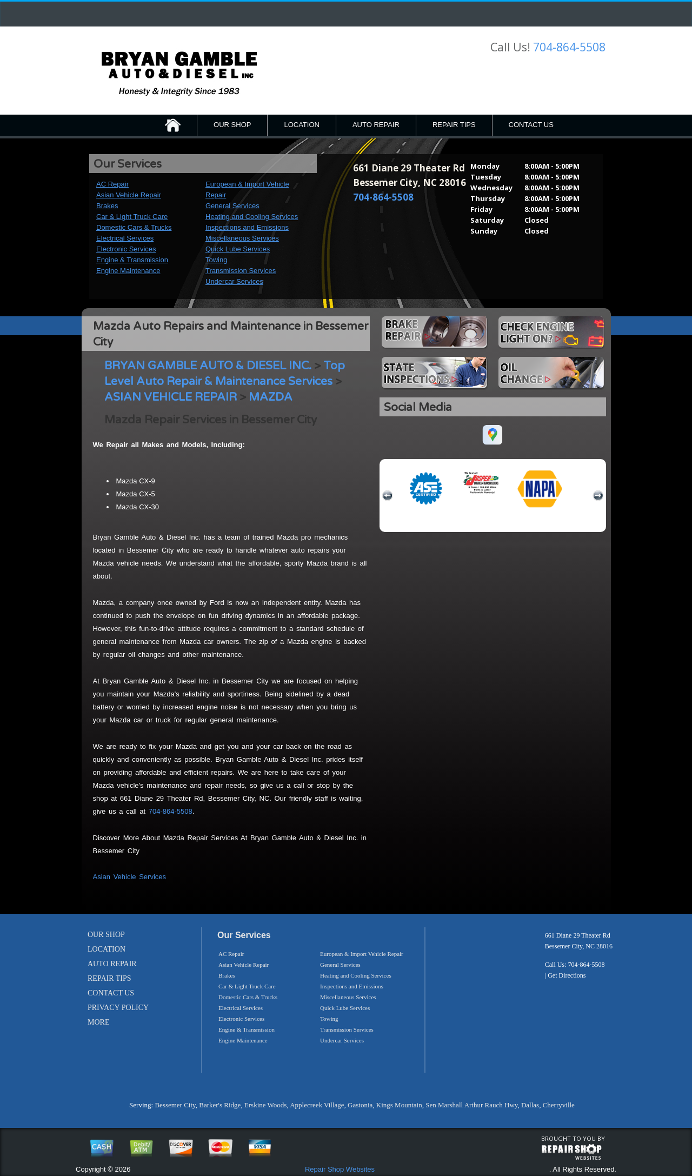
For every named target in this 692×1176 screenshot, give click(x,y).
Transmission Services (240, 271)
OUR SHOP (232, 125)
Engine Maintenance (128, 271)
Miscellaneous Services (242, 238)
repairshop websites (571, 1152)
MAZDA (270, 397)
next (598, 495)
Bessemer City (175, 1105)
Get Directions (566, 975)
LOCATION (302, 125)
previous (387, 495)
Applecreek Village (317, 1105)
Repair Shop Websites (340, 1169)
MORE (98, 1022)
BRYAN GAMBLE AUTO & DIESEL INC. (207, 366)
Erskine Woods (265, 1105)
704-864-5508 (569, 47)
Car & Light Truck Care (132, 216)
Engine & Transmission (132, 260)
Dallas (530, 1105)
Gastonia (360, 1105)
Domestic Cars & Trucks (133, 227)
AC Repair (112, 184)
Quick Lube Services (237, 249)
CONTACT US (531, 125)
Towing (216, 260)
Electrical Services (125, 238)
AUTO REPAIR (376, 125)
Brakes (107, 206)
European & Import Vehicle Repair (361, 954)
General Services (232, 206)
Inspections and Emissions (247, 227)
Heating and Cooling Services (251, 216)
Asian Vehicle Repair (128, 195)
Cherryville (559, 1105)
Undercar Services (234, 281)
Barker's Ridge (220, 1105)
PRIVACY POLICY (118, 1008)
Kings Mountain (399, 1105)
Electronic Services (126, 249)
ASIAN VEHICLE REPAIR (170, 397)
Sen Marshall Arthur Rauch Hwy (471, 1105)
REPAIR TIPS (454, 125)
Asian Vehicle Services (130, 877)
